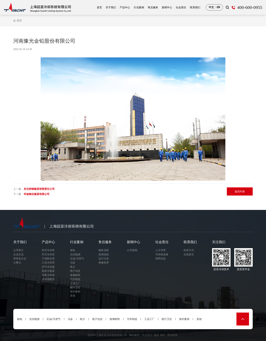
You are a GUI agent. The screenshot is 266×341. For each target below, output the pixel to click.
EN (218, 7)
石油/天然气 (54, 319)
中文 (211, 7)
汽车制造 (132, 319)
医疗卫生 (167, 319)
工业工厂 (149, 319)
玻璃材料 (115, 319)
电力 (82, 319)
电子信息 (97, 319)
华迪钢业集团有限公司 (37, 194)
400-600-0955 (249, 7)
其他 (199, 319)
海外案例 (184, 319)
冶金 (70, 319)
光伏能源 (34, 319)
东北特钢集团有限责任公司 (39, 188)
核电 (19, 319)
